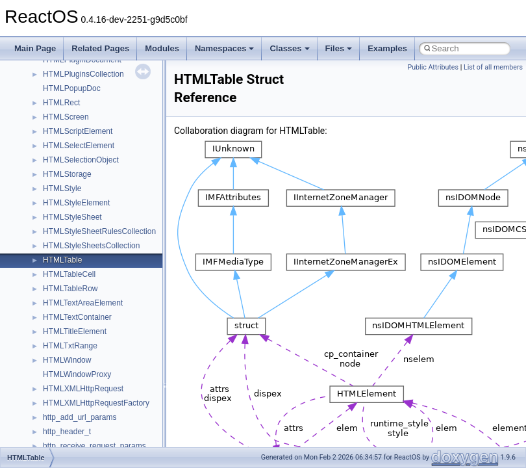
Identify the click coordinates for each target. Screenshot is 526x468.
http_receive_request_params (94, 445)
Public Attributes (432, 67)
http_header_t (67, 431)
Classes (289, 48)
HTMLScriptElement (77, 131)
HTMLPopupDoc (72, 88)
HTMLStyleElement (76, 202)
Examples (387, 48)
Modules (162, 48)
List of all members (493, 67)
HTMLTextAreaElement (83, 302)
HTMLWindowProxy (77, 374)
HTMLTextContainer (77, 317)
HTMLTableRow (70, 288)
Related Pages (100, 48)
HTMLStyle (62, 188)
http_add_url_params (79, 417)
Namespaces (225, 48)
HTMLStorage (67, 174)
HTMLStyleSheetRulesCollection (99, 231)
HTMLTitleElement (74, 331)
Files (339, 48)
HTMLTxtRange (70, 345)
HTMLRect (61, 102)
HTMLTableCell (69, 274)
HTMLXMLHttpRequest (83, 388)
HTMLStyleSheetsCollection (91, 245)
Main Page (35, 48)
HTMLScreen (66, 117)
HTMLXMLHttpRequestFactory (96, 403)
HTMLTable (62, 260)
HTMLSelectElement (78, 145)
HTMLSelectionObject (81, 159)
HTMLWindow (67, 360)
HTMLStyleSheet (72, 217)
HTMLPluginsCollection (83, 74)
